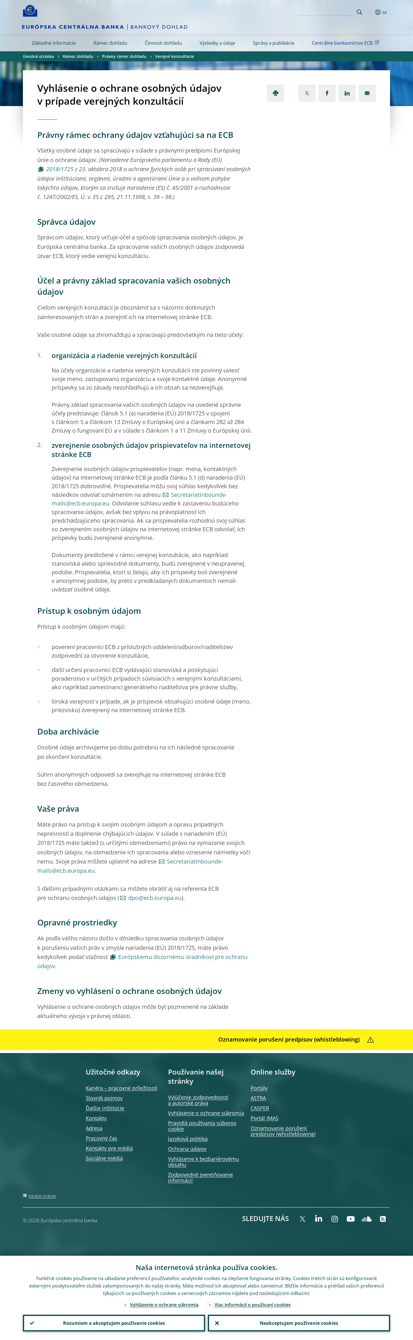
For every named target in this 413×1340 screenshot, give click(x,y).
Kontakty (96, 1118)
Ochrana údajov (187, 1148)
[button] (370, 12)
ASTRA (258, 1098)
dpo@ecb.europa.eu (155, 898)
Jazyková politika (188, 1138)
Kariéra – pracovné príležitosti (121, 1088)
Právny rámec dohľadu (124, 56)
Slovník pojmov (104, 1098)
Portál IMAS (264, 1118)
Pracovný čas (101, 1138)
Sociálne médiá (104, 1158)
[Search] (326, 11)
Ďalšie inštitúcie (105, 1108)
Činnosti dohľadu (163, 43)
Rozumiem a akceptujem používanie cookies (114, 1323)
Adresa (94, 1128)
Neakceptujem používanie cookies (299, 1323)
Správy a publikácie (273, 43)
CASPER (260, 1108)
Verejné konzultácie (174, 56)
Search (359, 12)
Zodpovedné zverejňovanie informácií (200, 1177)
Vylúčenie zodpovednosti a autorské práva (198, 1100)
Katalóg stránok (42, 1196)
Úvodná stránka (38, 56)
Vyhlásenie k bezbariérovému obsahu (203, 1161)
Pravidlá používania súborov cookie (202, 1126)
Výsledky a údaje (217, 43)
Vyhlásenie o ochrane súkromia (206, 1112)
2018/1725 (59, 169)
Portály (259, 1088)
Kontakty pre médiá (109, 1148)
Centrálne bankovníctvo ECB (346, 42)
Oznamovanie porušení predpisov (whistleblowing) (283, 1131)
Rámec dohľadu (110, 43)
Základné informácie (54, 43)
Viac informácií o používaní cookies (253, 1305)
